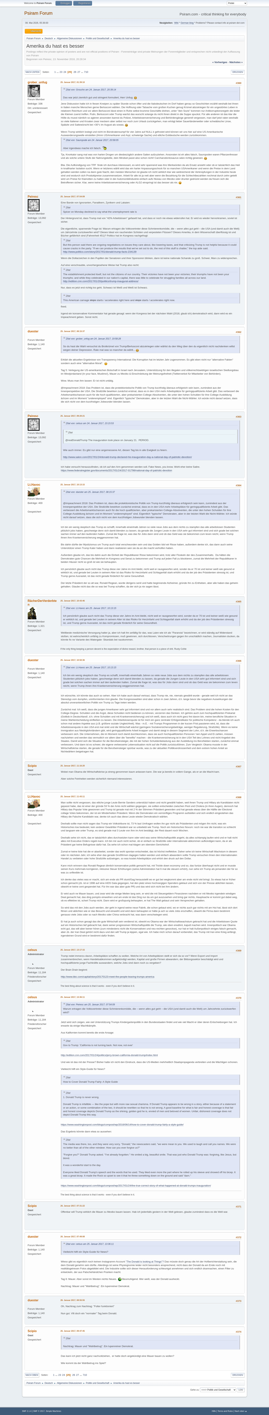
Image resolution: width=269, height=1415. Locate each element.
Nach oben (32, 1375)
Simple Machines (53, 1411)
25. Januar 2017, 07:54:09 (73, 196)
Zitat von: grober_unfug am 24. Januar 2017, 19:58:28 (93, 338)
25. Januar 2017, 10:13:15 (73, 484)
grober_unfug (37, 82)
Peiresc (33, 196)
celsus (32, 949)
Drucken (237, 72)
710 (86, 72)
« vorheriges (219, 62)
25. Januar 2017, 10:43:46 (73, 601)
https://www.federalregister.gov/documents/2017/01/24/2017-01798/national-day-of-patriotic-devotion (116, 470)
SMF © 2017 (39, 1411)
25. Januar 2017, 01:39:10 (73, 82)
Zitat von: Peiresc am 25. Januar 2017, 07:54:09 (90, 1004)
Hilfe (214, 1411)
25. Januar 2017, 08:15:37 (73, 331)
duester (33, 331)
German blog (187, 23)
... (58, 72)
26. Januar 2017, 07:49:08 (73, 1236)
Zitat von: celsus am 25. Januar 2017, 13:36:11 (90, 1244)
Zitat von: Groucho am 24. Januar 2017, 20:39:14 (91, 89)
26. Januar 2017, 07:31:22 (73, 1206)
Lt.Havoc (34, 484)
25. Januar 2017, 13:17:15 (73, 950)
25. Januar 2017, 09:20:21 (73, 416)
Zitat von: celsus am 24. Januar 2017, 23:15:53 (90, 423)
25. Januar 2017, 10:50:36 (73, 660)
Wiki (176, 23)
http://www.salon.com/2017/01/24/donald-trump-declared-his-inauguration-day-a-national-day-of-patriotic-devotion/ (127, 457)
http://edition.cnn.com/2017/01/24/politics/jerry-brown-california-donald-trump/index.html (109, 1055)
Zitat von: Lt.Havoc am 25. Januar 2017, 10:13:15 (91, 608)
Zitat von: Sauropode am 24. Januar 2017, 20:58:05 (92, 140)
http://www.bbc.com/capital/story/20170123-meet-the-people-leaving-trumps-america (107, 976)
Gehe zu (194, 1389)
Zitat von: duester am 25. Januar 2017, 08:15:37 (90, 492)
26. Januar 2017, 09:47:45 (73, 1331)
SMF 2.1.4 (26, 1411)
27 (78, 72)
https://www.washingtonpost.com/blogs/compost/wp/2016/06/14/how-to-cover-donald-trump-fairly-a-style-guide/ (122, 1124)
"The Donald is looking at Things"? (145, 1261)
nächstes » (236, 62)
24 (64, 72)
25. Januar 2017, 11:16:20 (73, 766)
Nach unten (32, 72)
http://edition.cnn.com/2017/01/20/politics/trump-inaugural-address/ (101, 281)
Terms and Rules (225, 1411)
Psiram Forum (38, 13)
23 (61, 72)
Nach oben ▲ (241, 1411)
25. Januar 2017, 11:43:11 (73, 796)
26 (74, 72)
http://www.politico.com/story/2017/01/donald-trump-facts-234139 (99, 251)
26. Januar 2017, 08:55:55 (73, 1300)
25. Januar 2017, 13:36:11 (73, 997)
